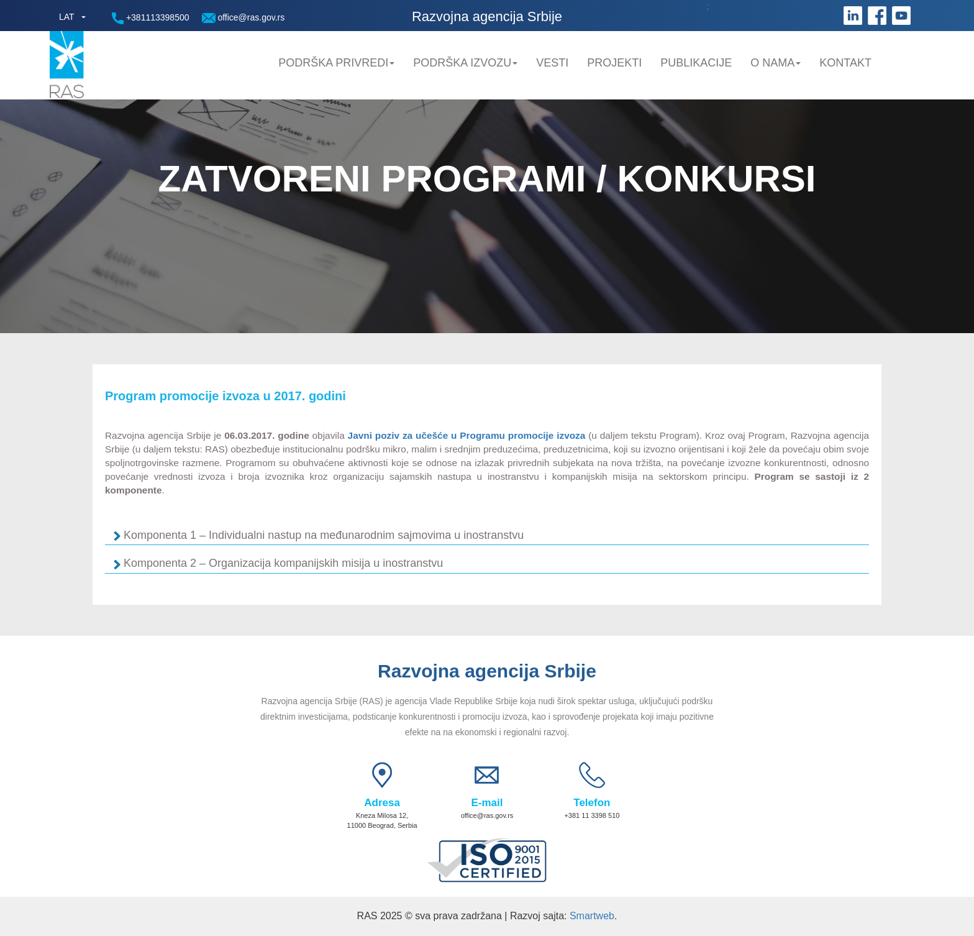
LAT (67, 17)
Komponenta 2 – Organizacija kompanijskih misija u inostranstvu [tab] (285, 563)
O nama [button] (775, 63)
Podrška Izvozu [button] (465, 63)
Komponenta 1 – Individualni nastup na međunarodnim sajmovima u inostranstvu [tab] (325, 535)
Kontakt (845, 63)
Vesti (552, 63)
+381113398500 (150, 18)
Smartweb (592, 916)
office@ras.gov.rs (243, 17)
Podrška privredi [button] (336, 63)
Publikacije (696, 63)
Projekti (614, 63)
